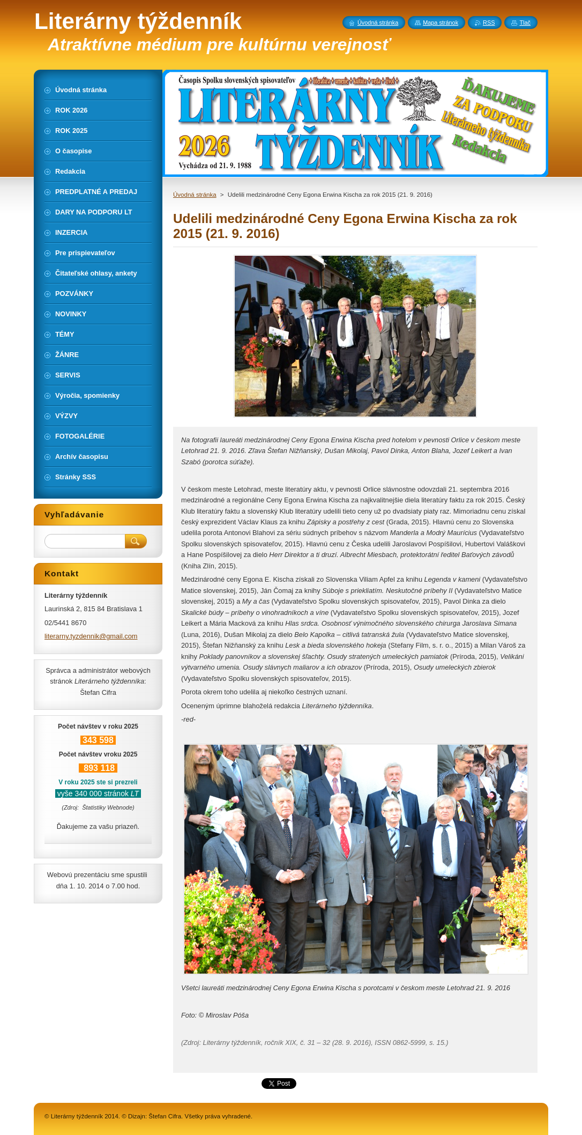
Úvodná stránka (195, 194)
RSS (489, 22)
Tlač (525, 22)
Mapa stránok (440, 22)
